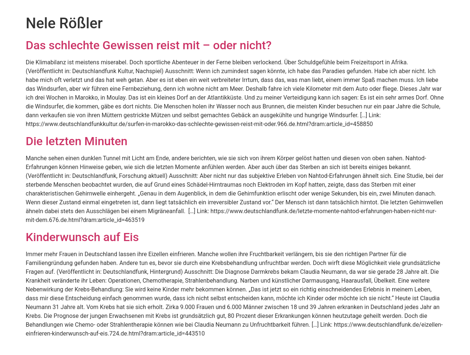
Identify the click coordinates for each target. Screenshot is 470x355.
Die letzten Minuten (76, 141)
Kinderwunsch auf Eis (82, 237)
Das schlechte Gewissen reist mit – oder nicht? (149, 45)
